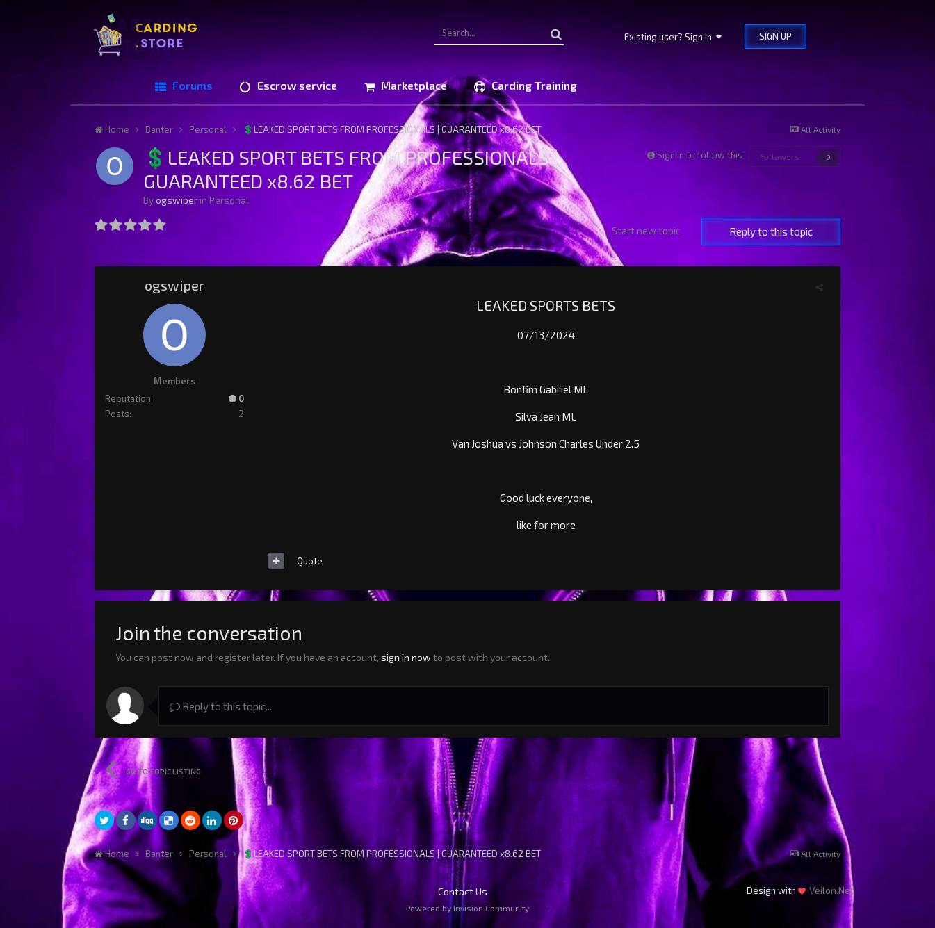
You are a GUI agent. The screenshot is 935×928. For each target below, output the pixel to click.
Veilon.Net (831, 890)
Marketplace (412, 85)
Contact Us (462, 891)
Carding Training (533, 85)
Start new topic (646, 230)
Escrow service (295, 85)
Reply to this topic (771, 231)
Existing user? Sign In (673, 36)
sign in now (406, 657)
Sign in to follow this (699, 155)
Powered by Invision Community (467, 908)
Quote (310, 561)
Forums (191, 85)
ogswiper (176, 200)
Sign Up (775, 36)
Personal (229, 200)
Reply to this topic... (221, 706)
